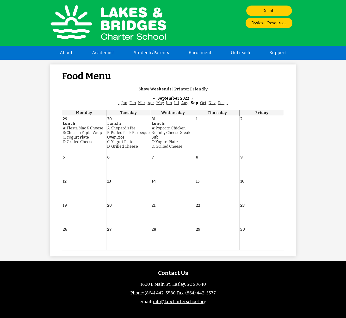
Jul (176, 103)
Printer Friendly (191, 89)
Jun (169, 103)
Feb (133, 103)
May (160, 103)
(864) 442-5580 (161, 293)
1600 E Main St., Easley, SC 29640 (173, 284)
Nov (212, 103)
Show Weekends (155, 89)
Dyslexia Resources (269, 23)
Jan (124, 103)
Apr (151, 103)
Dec (221, 103)
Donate (269, 10)
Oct (203, 103)
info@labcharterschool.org (179, 301)
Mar (141, 103)
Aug (185, 103)
